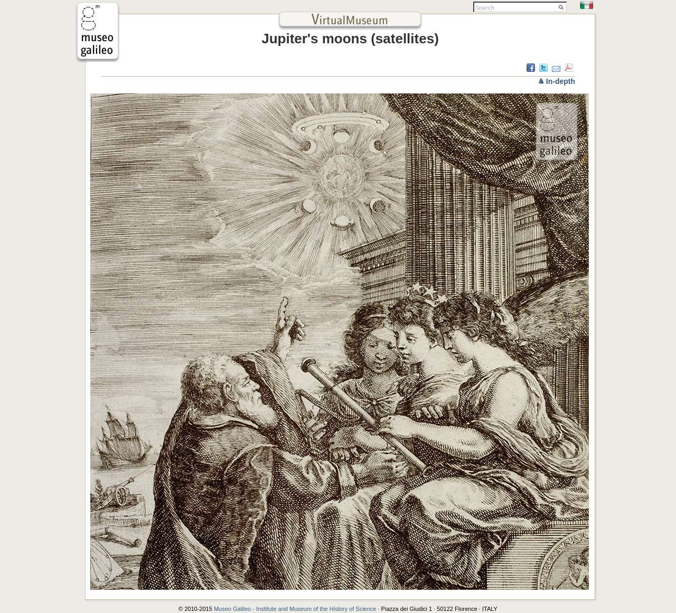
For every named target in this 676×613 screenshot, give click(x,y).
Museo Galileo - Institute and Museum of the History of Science (296, 609)
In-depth (560, 81)
